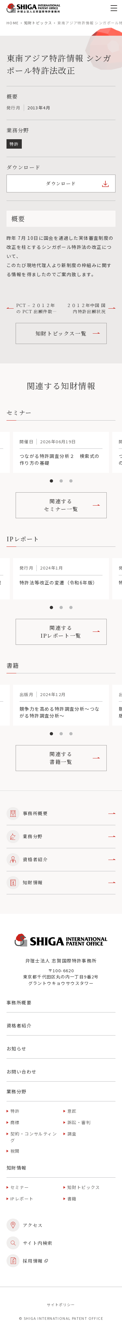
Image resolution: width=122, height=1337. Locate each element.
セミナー (19, 1187)
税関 (15, 1151)
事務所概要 (61, 813)
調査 (72, 1134)
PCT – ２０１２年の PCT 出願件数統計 (32, 308)
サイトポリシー (61, 1304)
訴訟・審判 (79, 1122)
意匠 (72, 1111)
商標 (15, 1122)
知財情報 (61, 882)
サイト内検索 (29, 1242)
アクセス (25, 1225)
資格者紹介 (61, 859)
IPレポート (22, 1199)
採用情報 (27, 1260)
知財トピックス (38, 22)
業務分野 (61, 836)
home (13, 22)
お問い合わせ (21, 1071)
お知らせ (17, 1048)
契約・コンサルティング (33, 1137)
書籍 (72, 1199)
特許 (15, 1111)
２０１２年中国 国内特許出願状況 (91, 308)
